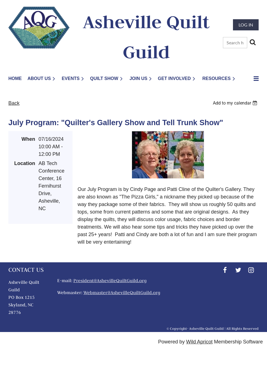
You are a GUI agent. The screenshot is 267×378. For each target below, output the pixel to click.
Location (24, 163)
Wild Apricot (199, 342)
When (28, 139)
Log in (246, 24)
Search (252, 42)
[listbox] (236, 103)
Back (14, 103)
